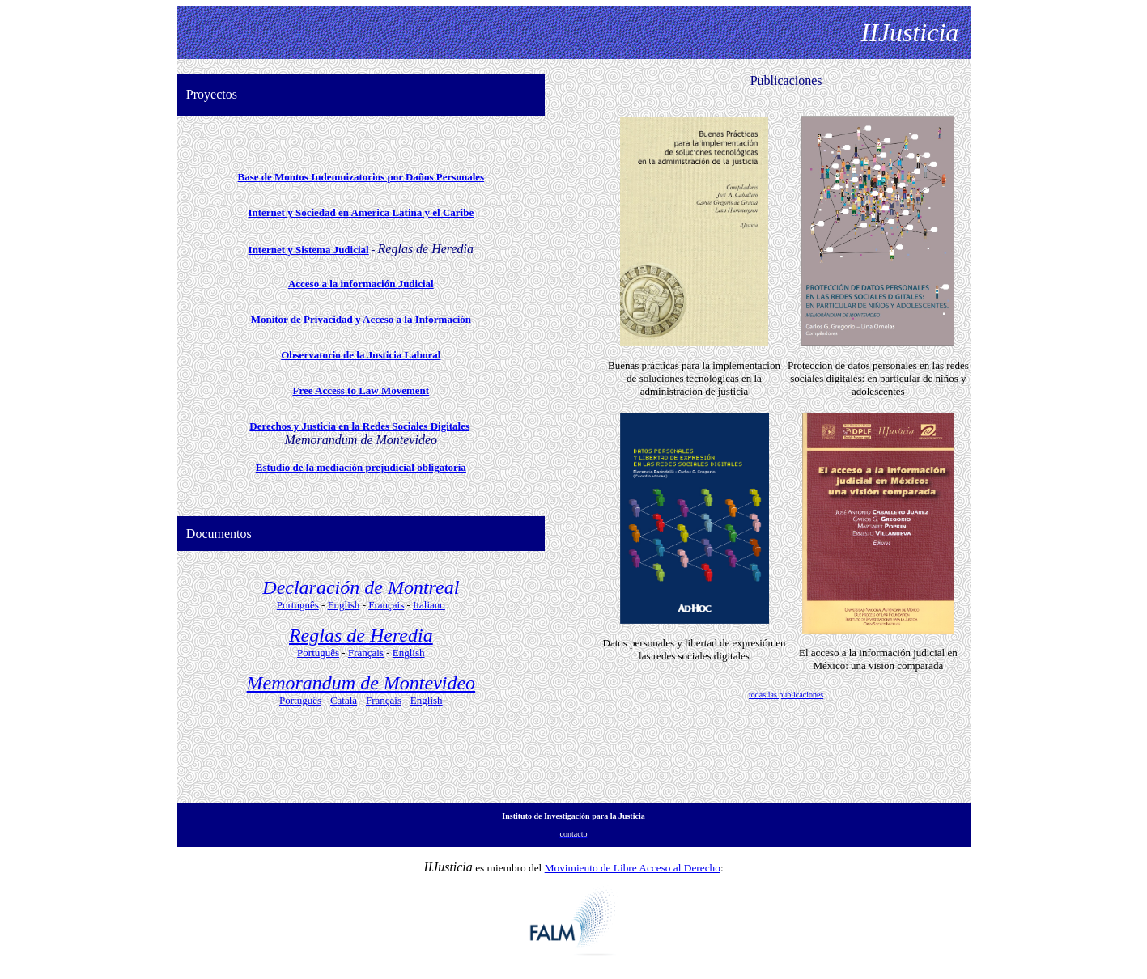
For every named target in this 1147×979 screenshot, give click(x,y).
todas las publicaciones (786, 694)
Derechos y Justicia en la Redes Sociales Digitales (359, 426)
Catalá (343, 700)
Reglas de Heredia (361, 635)
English (344, 605)
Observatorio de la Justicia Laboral (360, 355)
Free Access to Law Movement (360, 390)
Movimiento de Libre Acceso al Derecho (632, 868)
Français (386, 605)
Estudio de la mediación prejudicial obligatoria (361, 467)
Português (298, 605)
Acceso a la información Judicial (361, 284)
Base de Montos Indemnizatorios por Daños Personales (361, 177)
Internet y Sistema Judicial (309, 250)
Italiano (429, 605)
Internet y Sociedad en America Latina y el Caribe (361, 212)
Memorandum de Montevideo (361, 682)
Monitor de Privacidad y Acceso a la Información (361, 319)
